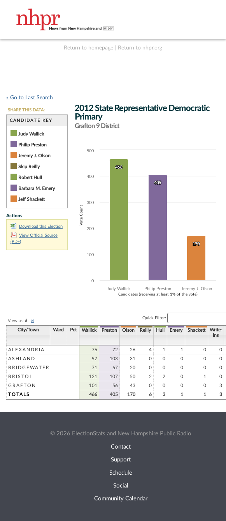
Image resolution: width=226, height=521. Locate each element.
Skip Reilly (29, 166)
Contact (121, 447)
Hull (160, 330)
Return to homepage (88, 48)
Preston (109, 330)
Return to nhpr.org (140, 48)
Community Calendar (120, 499)
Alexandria (26, 349)
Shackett (196, 330)
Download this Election (37, 226)
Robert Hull (30, 177)
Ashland (21, 358)
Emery (176, 330)
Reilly (145, 330)
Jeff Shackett (31, 199)
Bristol (20, 376)
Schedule (120, 473)
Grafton (22, 385)
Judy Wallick (31, 134)
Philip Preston (32, 145)
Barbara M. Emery (36, 188)
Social (120, 486)
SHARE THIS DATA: (26, 110)
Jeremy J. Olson (34, 155)
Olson (128, 330)
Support (121, 460)
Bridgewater (29, 367)
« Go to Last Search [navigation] (29, 97)
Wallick (89, 330)
